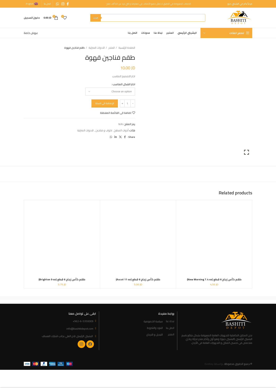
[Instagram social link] (63, 4)
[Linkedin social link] (115, 136)
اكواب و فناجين (103, 130)
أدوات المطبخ (121, 130)
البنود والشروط (155, 328)
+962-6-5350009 (83, 321)
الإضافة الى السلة (104, 103)
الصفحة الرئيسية (126, 48)
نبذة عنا (170, 321)
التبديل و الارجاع (154, 335)
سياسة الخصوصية (153, 321)
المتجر (111, 48)
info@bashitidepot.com (80, 328)
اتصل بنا (170, 328)
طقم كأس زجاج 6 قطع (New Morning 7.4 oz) (214, 279)
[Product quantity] (127, 103)
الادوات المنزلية (96, 48)
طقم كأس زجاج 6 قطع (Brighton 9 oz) (62, 279)
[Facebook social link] (68, 4)
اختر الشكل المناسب (124, 84)
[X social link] (120, 136)
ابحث (95, 17)
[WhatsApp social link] (57, 4)
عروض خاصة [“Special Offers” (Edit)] (31, 32)
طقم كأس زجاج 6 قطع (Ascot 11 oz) (138, 279)
